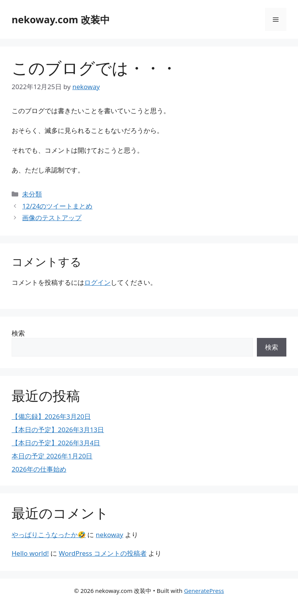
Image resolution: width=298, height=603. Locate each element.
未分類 (32, 194)
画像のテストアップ (51, 217)
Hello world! (30, 553)
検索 (18, 333)
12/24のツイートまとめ (57, 206)
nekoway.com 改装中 (61, 19)
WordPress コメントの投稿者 (103, 553)
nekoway (109, 534)
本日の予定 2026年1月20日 (52, 455)
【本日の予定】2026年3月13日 (58, 429)
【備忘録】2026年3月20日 (51, 416)
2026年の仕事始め (39, 469)
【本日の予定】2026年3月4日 (56, 442)
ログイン (97, 282)
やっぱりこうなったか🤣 (49, 534)
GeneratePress (204, 590)
